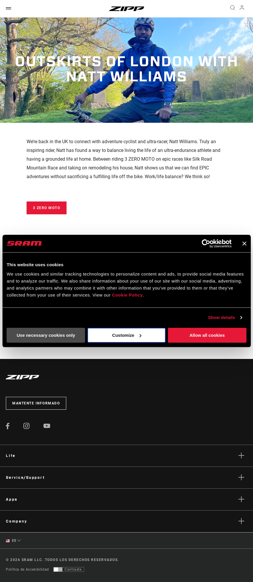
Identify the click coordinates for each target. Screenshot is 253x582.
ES (11, 541)
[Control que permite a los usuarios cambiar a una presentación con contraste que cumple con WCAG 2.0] (68, 569)
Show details (221, 317)
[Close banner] (244, 243)
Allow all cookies (207, 335)
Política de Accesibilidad (27, 569)
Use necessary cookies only (46, 335)
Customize (126, 335)
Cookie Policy (127, 294)
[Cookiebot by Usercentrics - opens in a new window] (205, 243)
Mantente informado (36, 403)
